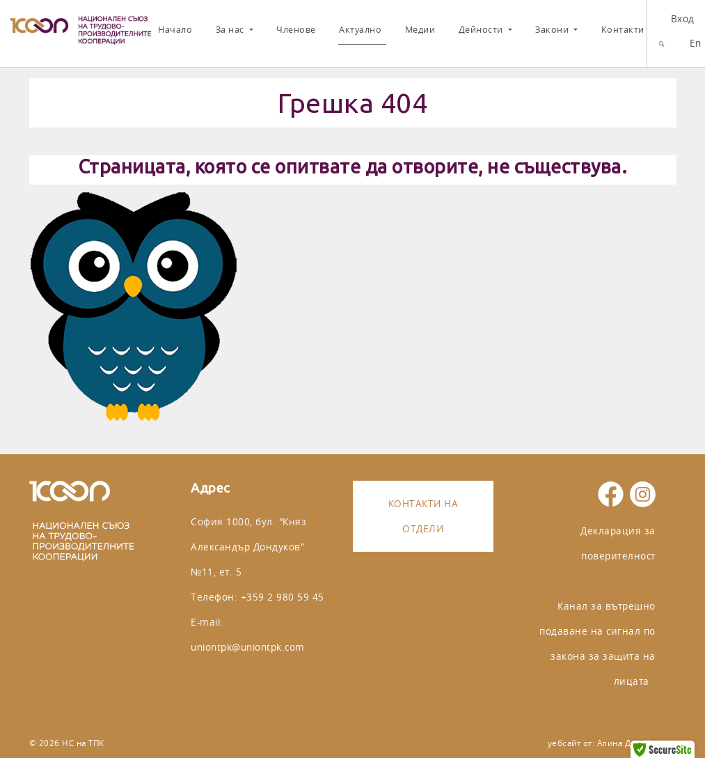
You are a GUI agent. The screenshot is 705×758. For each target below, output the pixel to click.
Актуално (360, 30)
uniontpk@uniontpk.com (248, 646)
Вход (683, 18)
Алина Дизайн (626, 743)
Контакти (622, 30)
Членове (296, 30)
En (696, 42)
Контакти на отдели (423, 516)
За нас (231, 30)
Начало (175, 30)
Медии (420, 30)
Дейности (482, 30)
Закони (553, 30)
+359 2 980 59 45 (282, 596)
